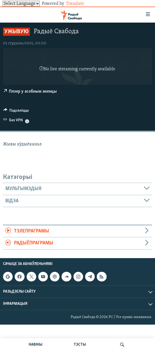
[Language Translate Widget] (21, 4)
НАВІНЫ (35, 345)
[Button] (16, 111)
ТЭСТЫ (80, 345)
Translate (79, 3)
